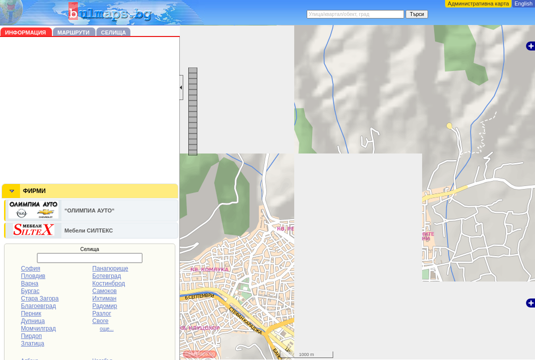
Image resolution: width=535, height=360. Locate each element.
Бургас (30, 291)
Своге (100, 321)
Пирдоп (31, 336)
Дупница (33, 321)
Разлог (101, 313)
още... (107, 329)
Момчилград (38, 328)
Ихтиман (104, 298)
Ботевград (106, 276)
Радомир (104, 306)
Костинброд (108, 283)
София (30, 268)
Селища (113, 33)
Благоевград (38, 306)
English (524, 3)
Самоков (104, 291)
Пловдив (33, 276)
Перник (31, 313)
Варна (29, 283)
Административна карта (478, 3)
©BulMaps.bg (200, 353)
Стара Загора (39, 298)
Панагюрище (110, 268)
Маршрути (74, 33)
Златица (32, 343)
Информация (26, 33)
